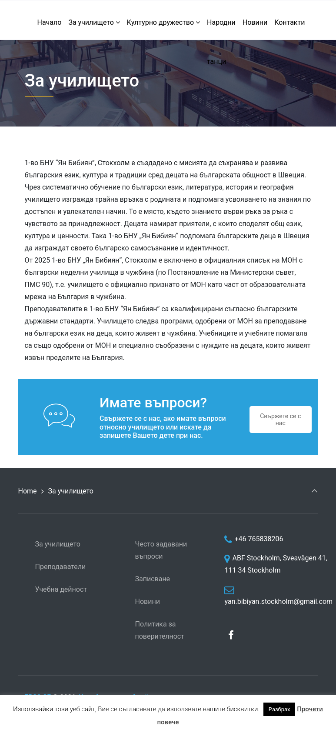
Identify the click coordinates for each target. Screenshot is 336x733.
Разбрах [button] (279, 709)
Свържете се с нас (280, 419)
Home (27, 491)
